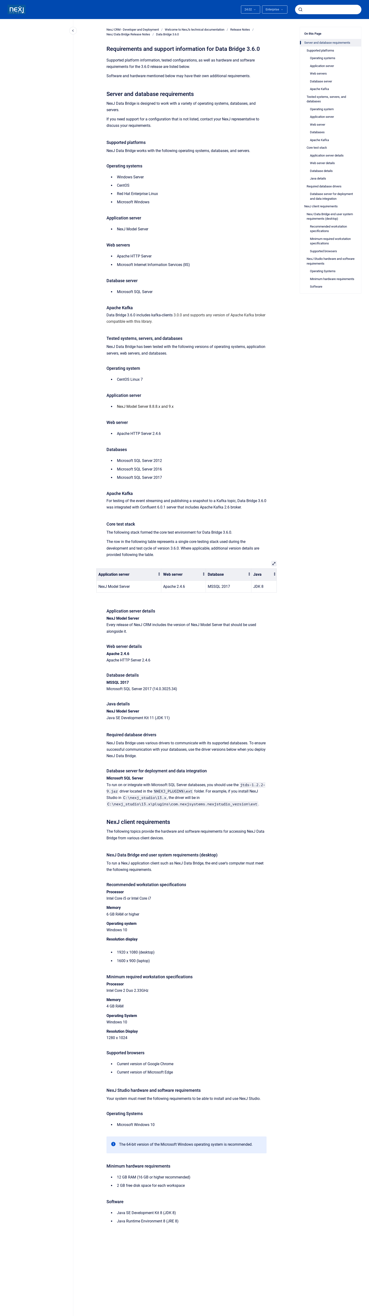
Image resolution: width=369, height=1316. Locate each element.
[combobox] (328, 9)
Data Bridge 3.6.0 (167, 34)
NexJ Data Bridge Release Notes (128, 34)
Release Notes (240, 29)
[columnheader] (129, 575)
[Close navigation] (73, 30)
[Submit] (300, 9)
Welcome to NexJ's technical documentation (194, 29)
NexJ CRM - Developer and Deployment (132, 29)
